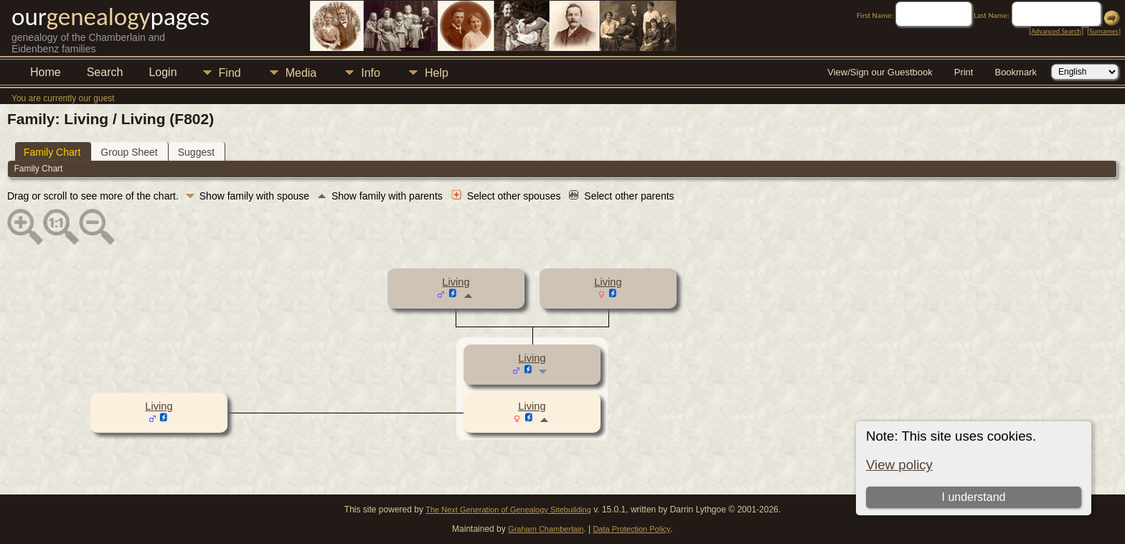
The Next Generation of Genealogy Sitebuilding (508, 509)
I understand (973, 497)
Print (964, 72)
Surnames (1103, 31)
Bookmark (1015, 72)
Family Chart (52, 152)
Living (455, 282)
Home (45, 72)
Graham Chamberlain (545, 529)
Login (162, 72)
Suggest (196, 152)
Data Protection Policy (631, 529)
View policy (899, 464)
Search (105, 72)
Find (230, 73)
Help (436, 73)
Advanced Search (1056, 31)
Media (301, 73)
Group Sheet (128, 152)
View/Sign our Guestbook (879, 72)
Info (370, 73)
